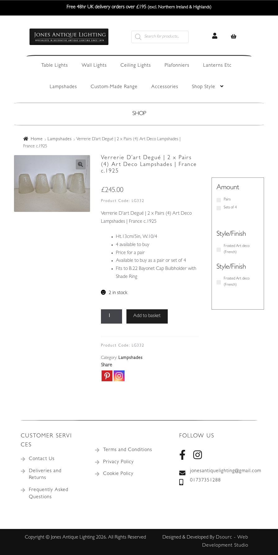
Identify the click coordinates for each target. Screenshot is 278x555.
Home (37, 139)
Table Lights (54, 65)
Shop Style (203, 87)
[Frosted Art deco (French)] (218, 250)
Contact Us (42, 459)
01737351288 (200, 481)
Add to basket (147, 316)
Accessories (164, 87)
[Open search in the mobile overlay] (167, 37)
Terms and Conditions (127, 450)
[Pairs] (218, 200)
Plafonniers (177, 65)
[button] (81, 164)
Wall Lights (94, 65)
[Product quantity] (111, 316)
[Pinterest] (107, 375)
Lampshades (63, 87)
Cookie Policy (118, 474)
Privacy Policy (118, 462)
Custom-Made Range (114, 87)
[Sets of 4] (218, 208)
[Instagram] (119, 375)
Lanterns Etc (217, 65)
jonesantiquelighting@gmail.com (218, 471)
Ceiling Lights (136, 65)
